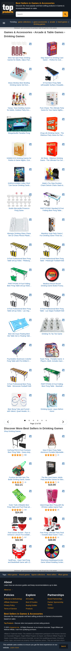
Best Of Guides (31, 602)
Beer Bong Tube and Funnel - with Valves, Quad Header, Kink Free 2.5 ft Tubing (19, 410)
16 (38, 420)
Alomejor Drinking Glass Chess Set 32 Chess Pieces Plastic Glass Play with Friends (19, 234)
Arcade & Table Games (48, 32)
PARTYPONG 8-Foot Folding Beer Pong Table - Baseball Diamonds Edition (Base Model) (52, 385)
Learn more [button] (14, 648)
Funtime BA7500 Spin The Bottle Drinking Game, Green (19, 478)
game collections (24, 22)
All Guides (30, 599)
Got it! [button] (63, 646)
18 (46, 420)
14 (29, 420)
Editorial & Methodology (13, 599)
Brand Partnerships (55, 599)
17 (42, 420)
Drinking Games (14, 36)
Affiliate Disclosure (11, 602)
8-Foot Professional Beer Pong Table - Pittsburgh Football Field (52, 260)
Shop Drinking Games (12, 431)
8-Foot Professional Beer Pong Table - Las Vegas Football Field (52, 310)
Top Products (9, 623)
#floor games (63, 575)
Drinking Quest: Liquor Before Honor (52, 410)
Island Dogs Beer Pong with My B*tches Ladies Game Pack (52, 506)
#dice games (12, 575)
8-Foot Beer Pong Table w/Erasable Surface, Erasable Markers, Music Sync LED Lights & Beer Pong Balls (52, 84)
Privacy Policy (9, 605)
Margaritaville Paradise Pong (19, 133)
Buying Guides (31, 605)
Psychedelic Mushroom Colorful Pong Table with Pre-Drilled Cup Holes (19, 360)
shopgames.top (14, 627)
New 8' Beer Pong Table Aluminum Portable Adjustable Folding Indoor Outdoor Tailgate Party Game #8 (52, 451)
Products (29, 609)
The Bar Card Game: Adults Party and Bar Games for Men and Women (52, 478)
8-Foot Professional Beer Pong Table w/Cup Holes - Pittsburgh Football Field (19, 260)
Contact (50, 608)
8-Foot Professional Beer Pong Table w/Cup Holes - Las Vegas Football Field (19, 310)
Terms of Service (10, 609)
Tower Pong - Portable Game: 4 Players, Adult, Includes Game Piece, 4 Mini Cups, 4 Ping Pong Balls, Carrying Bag (52, 360)
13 (25, 420)
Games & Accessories (18, 32)
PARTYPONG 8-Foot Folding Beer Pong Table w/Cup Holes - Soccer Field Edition (19, 285)
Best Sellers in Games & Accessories (35, 3)
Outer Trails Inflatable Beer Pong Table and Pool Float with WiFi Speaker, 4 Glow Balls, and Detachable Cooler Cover (19, 506)
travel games (62, 22)
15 (33, 420)
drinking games (39, 24)
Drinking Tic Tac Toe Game (52, 334)
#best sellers (51, 575)
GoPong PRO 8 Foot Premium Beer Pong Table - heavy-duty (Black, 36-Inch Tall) (18, 451)
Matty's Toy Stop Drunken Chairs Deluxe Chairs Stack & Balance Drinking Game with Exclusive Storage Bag (52, 184)
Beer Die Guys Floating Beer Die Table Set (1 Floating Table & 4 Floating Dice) (19, 335)
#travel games (24, 575)
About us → (8, 590)
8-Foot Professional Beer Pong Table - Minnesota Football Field (19, 385)
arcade (52, 22)
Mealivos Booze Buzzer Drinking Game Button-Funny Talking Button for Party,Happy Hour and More (52, 285)
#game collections (38, 575)
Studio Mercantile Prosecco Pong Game (19, 209)
